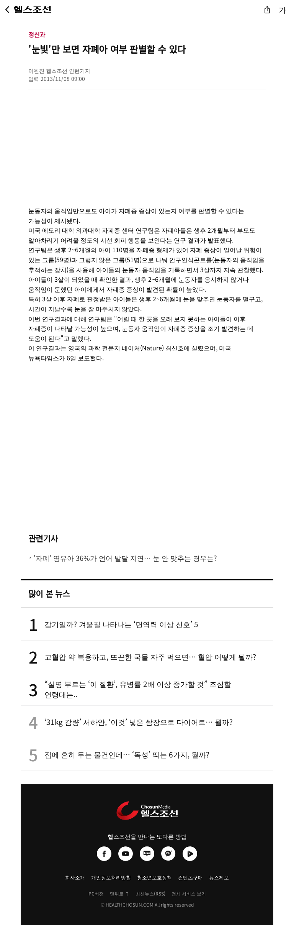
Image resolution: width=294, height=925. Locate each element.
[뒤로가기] (7, 9)
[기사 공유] (267, 9)
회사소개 (75, 877)
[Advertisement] (147, 143)
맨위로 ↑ (119, 893)
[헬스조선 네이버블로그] (147, 853)
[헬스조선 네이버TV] (189, 853)
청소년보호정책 (154, 877)
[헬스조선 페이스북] (104, 853)
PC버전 (96, 893)
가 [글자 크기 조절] (282, 9)
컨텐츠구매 (190, 877)
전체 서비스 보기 (189, 893)
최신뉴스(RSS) (150, 893)
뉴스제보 (219, 877)
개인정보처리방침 (111, 877)
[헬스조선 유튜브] (125, 853)
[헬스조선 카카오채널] (168, 853)
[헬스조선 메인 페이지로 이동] (33, 9)
